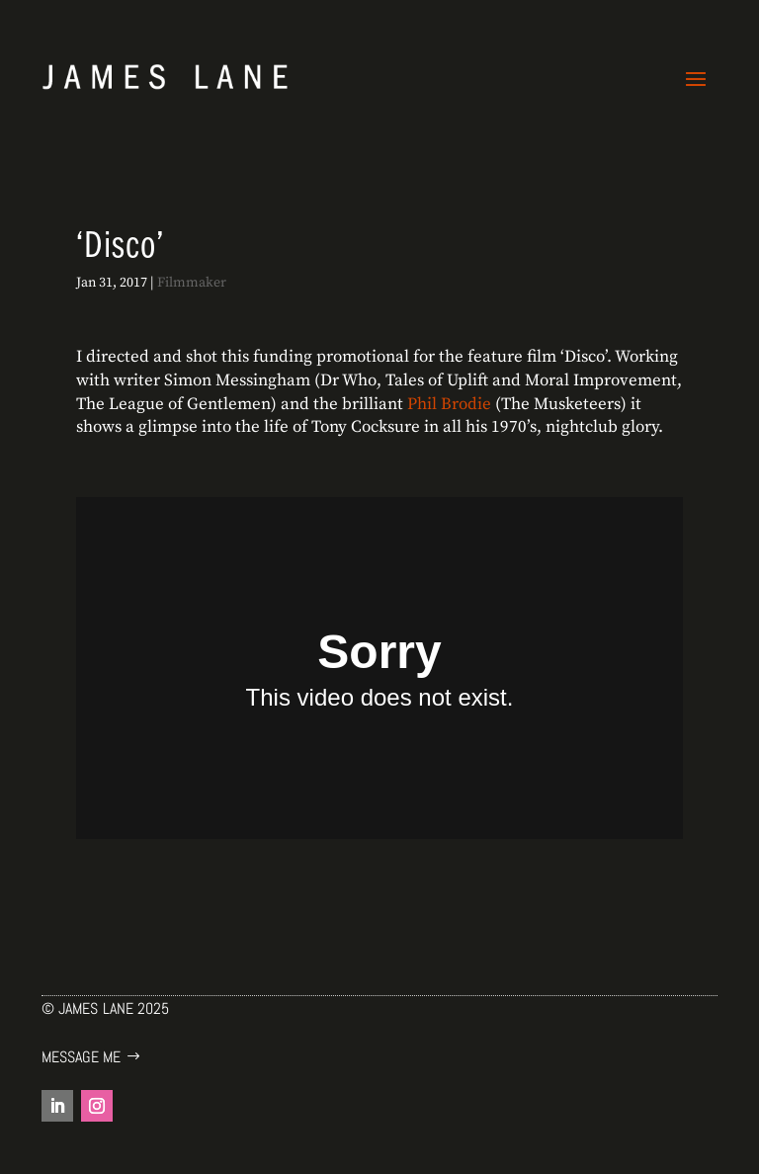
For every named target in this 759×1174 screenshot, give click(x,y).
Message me (81, 1057)
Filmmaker (191, 283)
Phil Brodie (449, 404)
